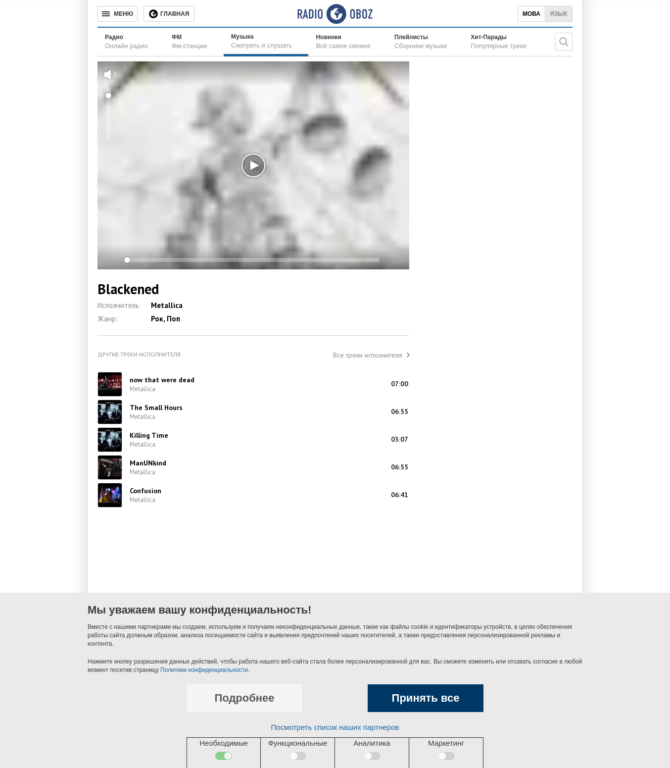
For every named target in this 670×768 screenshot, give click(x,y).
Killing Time (149, 435)
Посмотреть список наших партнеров (335, 727)
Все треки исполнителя (367, 355)
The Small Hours (156, 407)
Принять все (426, 698)
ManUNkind (148, 463)
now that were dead (162, 379)
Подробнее (244, 698)
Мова (531, 13)
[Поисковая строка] (564, 42)
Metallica (167, 305)
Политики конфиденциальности (204, 669)
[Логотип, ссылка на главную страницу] (334, 14)
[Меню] (117, 14)
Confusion (145, 490)
